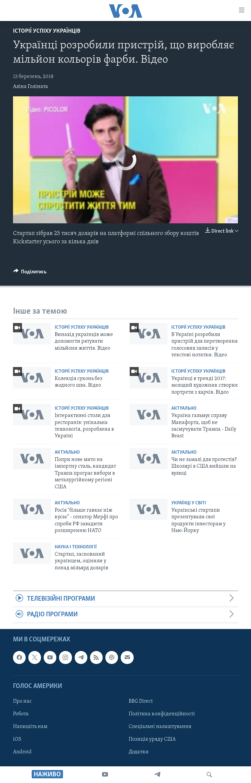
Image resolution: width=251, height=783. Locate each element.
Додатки (139, 752)
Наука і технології (76, 547)
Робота (21, 714)
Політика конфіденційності (162, 714)
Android (22, 752)
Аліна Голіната (30, 86)
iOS (17, 739)
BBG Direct (141, 701)
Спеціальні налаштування (160, 726)
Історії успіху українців (46, 31)
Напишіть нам (30, 726)
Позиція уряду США (152, 739)
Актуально (183, 408)
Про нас (22, 701)
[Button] (30, 273)
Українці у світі (188, 503)
